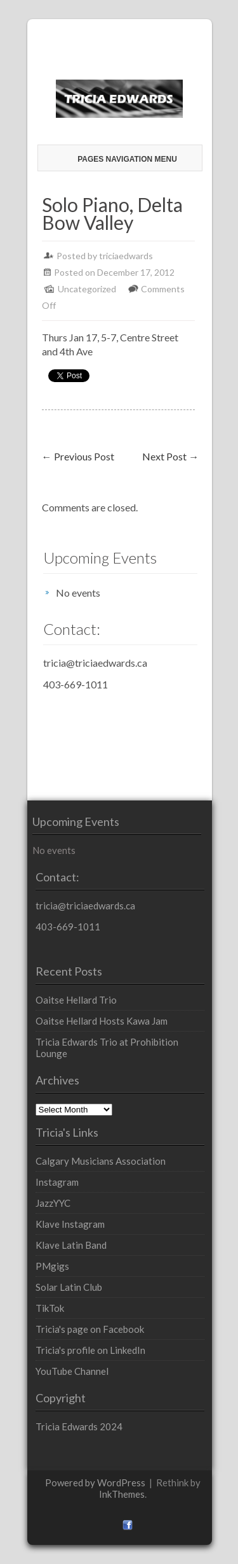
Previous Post (78, 456)
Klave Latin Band (71, 1245)
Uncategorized (87, 288)
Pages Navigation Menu (121, 159)
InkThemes (122, 1494)
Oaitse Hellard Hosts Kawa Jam (102, 1021)
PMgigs (52, 1266)
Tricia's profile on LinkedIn (90, 1350)
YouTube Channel (72, 1371)
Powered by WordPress (95, 1482)
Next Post (170, 456)
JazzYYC (53, 1203)
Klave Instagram (70, 1224)
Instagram (57, 1182)
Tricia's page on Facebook (90, 1329)
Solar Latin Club (69, 1287)
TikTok (50, 1308)
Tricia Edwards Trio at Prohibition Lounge (107, 1047)
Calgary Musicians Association (101, 1161)
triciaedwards (126, 255)
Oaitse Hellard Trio (76, 1000)
